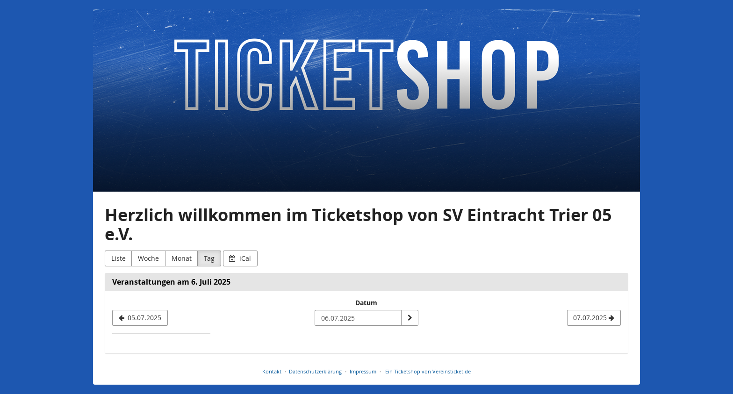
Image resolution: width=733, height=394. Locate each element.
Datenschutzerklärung (315, 371)
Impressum (363, 371)
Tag (209, 258)
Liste (118, 258)
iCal (240, 258)
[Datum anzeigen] (409, 318)
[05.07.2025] (140, 318)
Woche (148, 258)
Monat (182, 258)
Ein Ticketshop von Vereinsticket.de (428, 371)
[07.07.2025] (594, 318)
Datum (366, 302)
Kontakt (271, 371)
